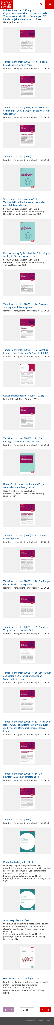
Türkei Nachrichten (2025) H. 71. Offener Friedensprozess (25, 537)
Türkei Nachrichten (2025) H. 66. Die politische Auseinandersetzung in (22, 775)
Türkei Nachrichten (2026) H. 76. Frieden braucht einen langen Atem (25, 63)
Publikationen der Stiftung (17, 10)
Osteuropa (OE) (38, 16)
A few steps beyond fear (16, 920)
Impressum (31, 1021)
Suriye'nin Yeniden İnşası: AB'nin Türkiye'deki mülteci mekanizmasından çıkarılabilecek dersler (24, 202)
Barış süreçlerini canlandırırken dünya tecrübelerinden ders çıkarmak (23, 486)
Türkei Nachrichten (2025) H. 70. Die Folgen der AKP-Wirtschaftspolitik (26, 583)
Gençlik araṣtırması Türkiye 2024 (21, 978)
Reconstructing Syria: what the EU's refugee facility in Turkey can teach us (26, 255)
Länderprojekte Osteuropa (17, 19)
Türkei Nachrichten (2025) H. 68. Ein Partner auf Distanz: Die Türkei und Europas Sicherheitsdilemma (27, 676)
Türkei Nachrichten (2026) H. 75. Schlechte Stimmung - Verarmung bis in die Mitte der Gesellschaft (26, 110)
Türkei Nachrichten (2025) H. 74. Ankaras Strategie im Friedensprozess (25, 306)
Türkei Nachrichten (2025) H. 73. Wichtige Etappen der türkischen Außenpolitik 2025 (26, 351)
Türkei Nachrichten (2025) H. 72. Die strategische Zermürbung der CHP (22, 440)
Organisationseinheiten (15, 13)
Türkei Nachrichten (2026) (17, 156)
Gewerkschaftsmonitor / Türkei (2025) (23, 395)
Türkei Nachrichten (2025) (17, 819)
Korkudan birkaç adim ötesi (18, 862)
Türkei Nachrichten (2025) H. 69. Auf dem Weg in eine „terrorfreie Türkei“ (25, 629)
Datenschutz (44, 1021)
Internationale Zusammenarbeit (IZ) (25, 15)
